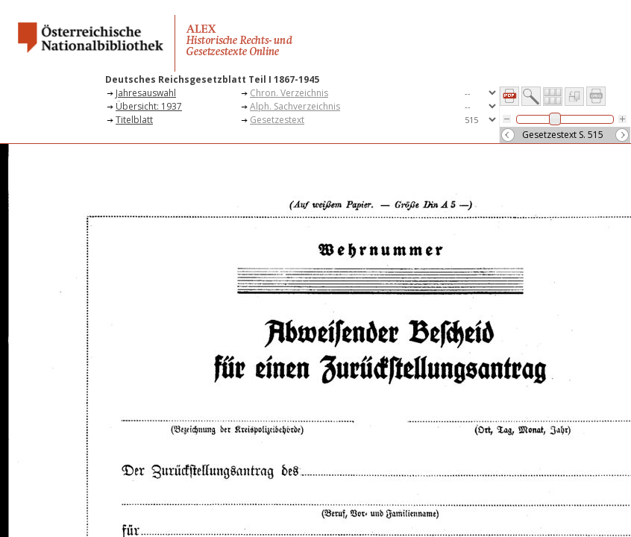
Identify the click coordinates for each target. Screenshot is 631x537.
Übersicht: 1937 (149, 106)
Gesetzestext (277, 119)
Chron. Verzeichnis (289, 93)
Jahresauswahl (146, 93)
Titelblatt (134, 119)
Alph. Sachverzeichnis (295, 106)
